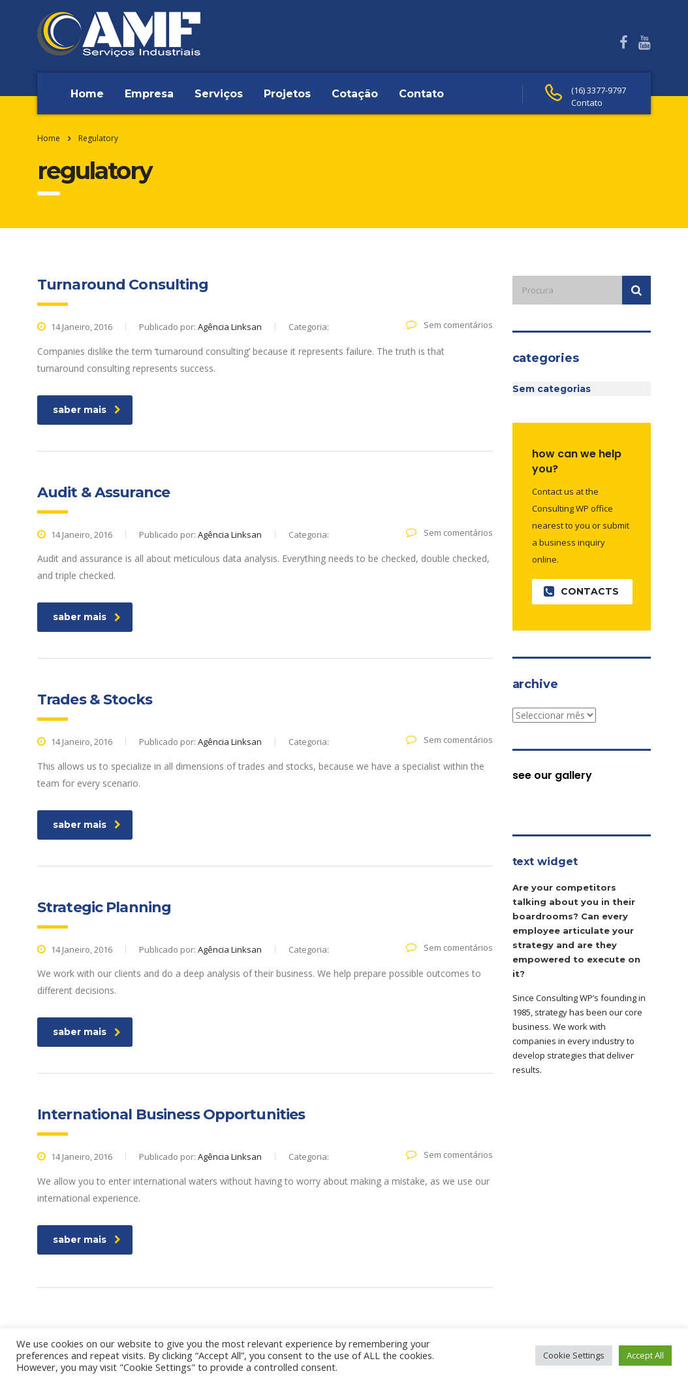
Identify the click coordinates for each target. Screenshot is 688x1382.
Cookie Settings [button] (573, 1355)
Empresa (149, 94)
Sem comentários (449, 325)
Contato (421, 94)
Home (87, 94)
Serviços (219, 94)
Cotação (355, 94)
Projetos (287, 94)
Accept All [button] (645, 1355)
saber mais (87, 410)
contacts (581, 591)
